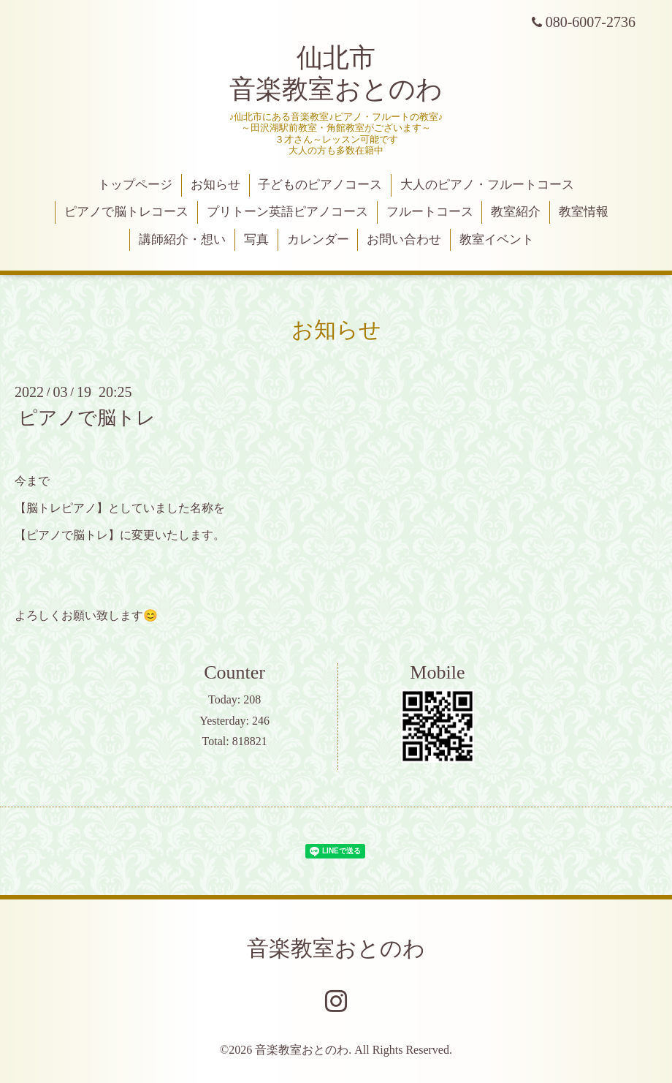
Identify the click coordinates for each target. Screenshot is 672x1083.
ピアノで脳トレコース (126, 212)
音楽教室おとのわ (336, 948)
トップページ (135, 185)
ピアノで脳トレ (87, 418)
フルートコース (429, 212)
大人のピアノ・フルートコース (487, 185)
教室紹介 (516, 212)
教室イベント (496, 239)
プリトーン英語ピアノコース (287, 212)
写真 (256, 239)
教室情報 (583, 212)
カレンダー (318, 239)
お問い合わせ (404, 239)
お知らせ (215, 185)
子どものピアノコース (320, 185)
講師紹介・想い (182, 239)
